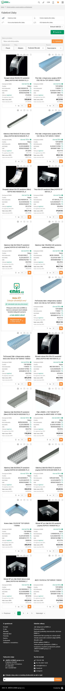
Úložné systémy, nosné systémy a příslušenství (19, 7)
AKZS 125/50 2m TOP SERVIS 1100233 (48, 580)
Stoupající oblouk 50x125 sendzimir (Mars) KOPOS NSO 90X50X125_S (16, 191)
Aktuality (5, 631)
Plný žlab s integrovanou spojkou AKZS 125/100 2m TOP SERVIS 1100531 (48, 135)
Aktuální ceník (38, 640)
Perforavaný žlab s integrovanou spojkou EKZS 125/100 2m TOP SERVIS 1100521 (48, 302)
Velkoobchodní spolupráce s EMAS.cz (46, 644)
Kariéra (5, 638)
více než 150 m (25, 139)
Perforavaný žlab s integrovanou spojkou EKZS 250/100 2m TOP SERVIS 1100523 (16, 358)
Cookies (36, 651)
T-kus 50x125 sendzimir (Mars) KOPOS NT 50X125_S (48, 191)
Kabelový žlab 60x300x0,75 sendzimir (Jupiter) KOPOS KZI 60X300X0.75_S (16, 469)
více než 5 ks (26, 84)
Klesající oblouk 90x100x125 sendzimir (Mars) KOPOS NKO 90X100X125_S (48, 358)
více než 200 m (57, 418)
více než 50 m (26, 251)
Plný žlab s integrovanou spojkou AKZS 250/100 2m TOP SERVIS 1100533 (48, 79)
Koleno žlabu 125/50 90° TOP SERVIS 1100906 (16, 525)
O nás (5, 629)
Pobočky (6, 636)
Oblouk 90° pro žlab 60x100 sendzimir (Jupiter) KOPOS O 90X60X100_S (48, 525)
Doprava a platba (39, 629)
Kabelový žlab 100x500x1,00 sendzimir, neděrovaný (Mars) (48, 246)
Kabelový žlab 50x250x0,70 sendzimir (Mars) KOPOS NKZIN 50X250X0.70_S (17, 413)
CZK (48, 2)
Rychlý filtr (57, 32)
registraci (9, 95)
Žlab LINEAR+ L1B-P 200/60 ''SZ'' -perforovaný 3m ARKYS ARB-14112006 (48, 413)
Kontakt (5, 627)
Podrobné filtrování (36, 48)
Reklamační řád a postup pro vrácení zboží (47, 635)
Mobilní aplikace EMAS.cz (42, 642)
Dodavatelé (6, 640)
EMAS (2, 7)
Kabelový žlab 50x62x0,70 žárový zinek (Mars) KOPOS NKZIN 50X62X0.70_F (17, 135)
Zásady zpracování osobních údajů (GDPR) (47, 638)
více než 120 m (25, 473)
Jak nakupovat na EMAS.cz (42, 627)
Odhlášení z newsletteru (10, 642)
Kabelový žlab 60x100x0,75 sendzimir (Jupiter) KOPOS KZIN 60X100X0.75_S (48, 469)
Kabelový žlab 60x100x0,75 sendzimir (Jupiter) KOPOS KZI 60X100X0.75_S (16, 246)
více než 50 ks (58, 139)
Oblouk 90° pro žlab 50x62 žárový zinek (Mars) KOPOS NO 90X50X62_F (17, 580)
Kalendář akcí (7, 634)
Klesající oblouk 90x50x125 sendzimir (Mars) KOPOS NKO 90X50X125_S (16, 79)
